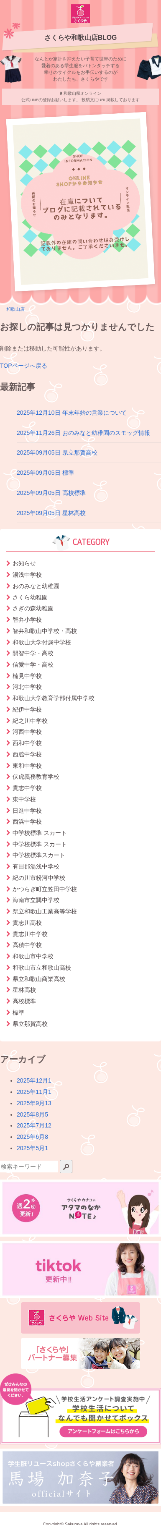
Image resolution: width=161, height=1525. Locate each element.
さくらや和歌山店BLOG (80, 37)
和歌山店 (15, 308)
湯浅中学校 (27, 574)
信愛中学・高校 (33, 664)
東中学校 (24, 799)
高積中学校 (27, 945)
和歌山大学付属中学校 (42, 642)
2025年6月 (32, 1136)
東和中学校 (27, 765)
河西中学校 (27, 731)
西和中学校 (27, 743)
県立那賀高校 (30, 1023)
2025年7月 (34, 1125)
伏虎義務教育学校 (36, 776)
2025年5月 (32, 1148)
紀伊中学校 (27, 709)
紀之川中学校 (30, 720)
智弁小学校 (27, 619)
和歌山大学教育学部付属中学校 (54, 698)
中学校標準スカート (39, 855)
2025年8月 (32, 1114)
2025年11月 (34, 1091)
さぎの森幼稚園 (33, 608)
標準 (18, 1012)
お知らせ (24, 563)
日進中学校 (27, 810)
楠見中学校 (27, 675)
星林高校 (24, 989)
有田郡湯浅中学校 (36, 866)
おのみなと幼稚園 (36, 586)
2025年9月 (34, 1103)
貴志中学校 (27, 788)
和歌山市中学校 (33, 956)
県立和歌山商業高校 (39, 979)
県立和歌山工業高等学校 (45, 911)
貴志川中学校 (30, 934)
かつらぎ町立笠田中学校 (45, 889)
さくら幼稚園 (30, 597)
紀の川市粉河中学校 (39, 877)
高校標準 (24, 1001)
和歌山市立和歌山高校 (42, 967)
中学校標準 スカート (40, 832)
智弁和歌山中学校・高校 (45, 631)
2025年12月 (34, 1080)
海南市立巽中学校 (36, 900)
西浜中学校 (27, 821)
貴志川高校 (27, 922)
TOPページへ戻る (23, 365)
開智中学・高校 (33, 653)
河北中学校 (27, 686)
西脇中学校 (27, 754)
